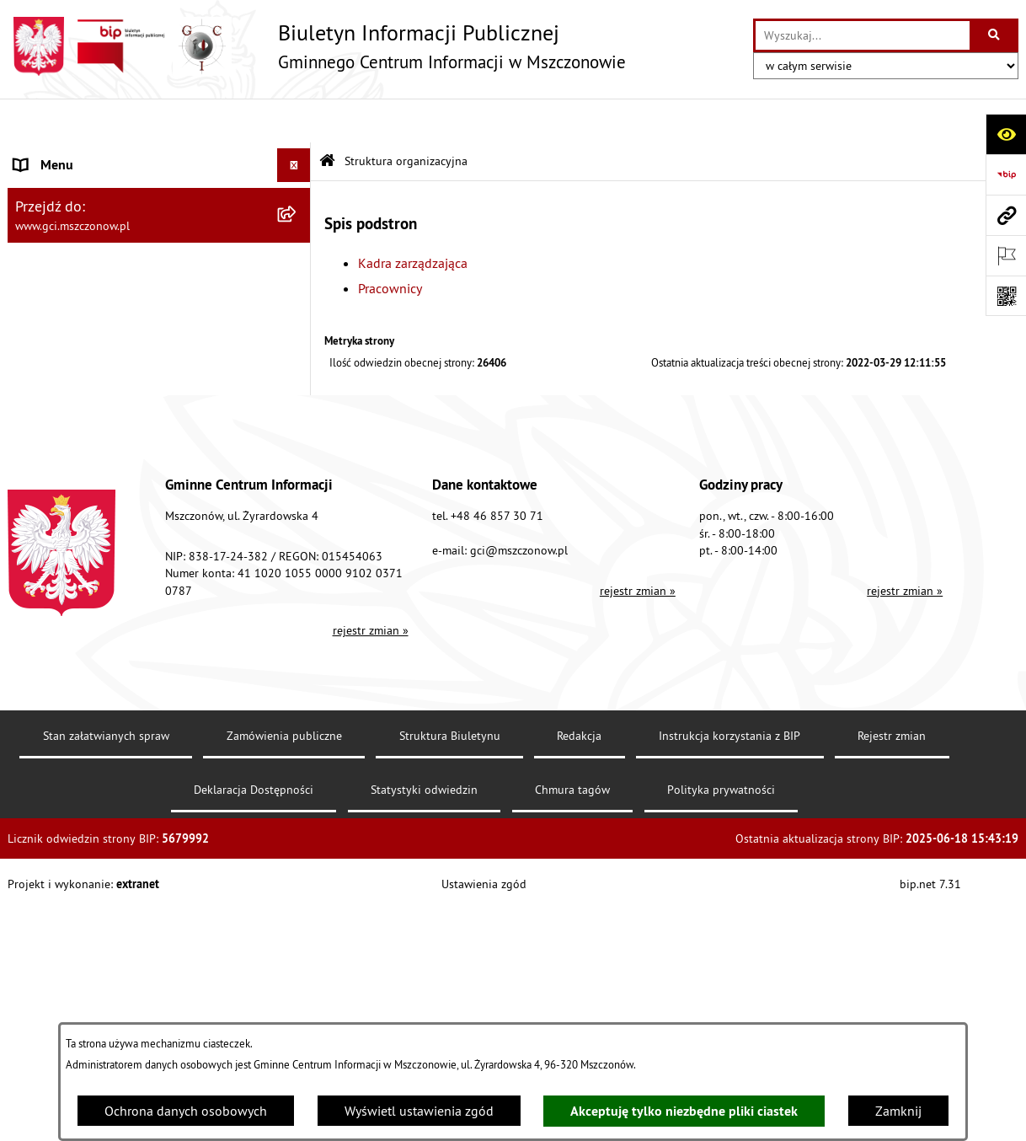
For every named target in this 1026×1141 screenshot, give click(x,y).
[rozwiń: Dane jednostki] (297, 155)
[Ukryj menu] (294, 121)
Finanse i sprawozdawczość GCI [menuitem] (105, 389)
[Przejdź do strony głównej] (317, 46)
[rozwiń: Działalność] (297, 356)
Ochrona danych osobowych (185, 1110)
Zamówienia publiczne (284, 975)
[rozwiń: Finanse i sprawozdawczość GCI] (297, 389)
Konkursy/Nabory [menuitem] (64, 456)
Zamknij (898, 1110)
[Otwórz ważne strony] (1006, 255)
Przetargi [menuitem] (39, 423)
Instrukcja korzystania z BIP (729, 975)
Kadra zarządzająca (413, 218)
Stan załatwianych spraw (106, 975)
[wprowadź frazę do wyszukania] (862, 35)
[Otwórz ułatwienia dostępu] (1006, 134)
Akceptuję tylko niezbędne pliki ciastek (684, 1111)
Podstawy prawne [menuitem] (64, 321)
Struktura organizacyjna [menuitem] (82, 188)
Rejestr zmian (892, 975)
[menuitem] (159, 233)
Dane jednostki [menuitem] (57, 155)
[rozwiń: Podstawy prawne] (297, 322)
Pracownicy (390, 243)
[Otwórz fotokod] (1006, 296)
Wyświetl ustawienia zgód (419, 1110)
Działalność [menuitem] (47, 355)
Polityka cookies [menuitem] (60, 557)
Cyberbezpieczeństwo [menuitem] (75, 524)
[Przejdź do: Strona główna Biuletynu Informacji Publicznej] (327, 117)
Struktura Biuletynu (449, 975)
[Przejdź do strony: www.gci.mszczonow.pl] (1006, 215)
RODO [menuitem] (31, 490)
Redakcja (579, 975)
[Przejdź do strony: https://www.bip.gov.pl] (1006, 174)
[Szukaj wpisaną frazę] (995, 35)
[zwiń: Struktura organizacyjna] (297, 189)
